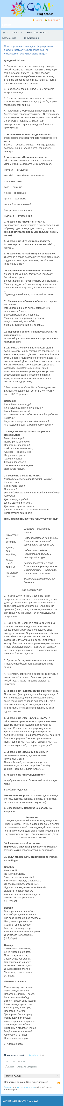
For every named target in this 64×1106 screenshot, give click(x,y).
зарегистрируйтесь (26, 1087)
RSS (58, 1083)
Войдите (8, 1087)
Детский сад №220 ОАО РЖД (17, 1101)
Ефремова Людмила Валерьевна (22, 1067)
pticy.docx (33, 1055)
